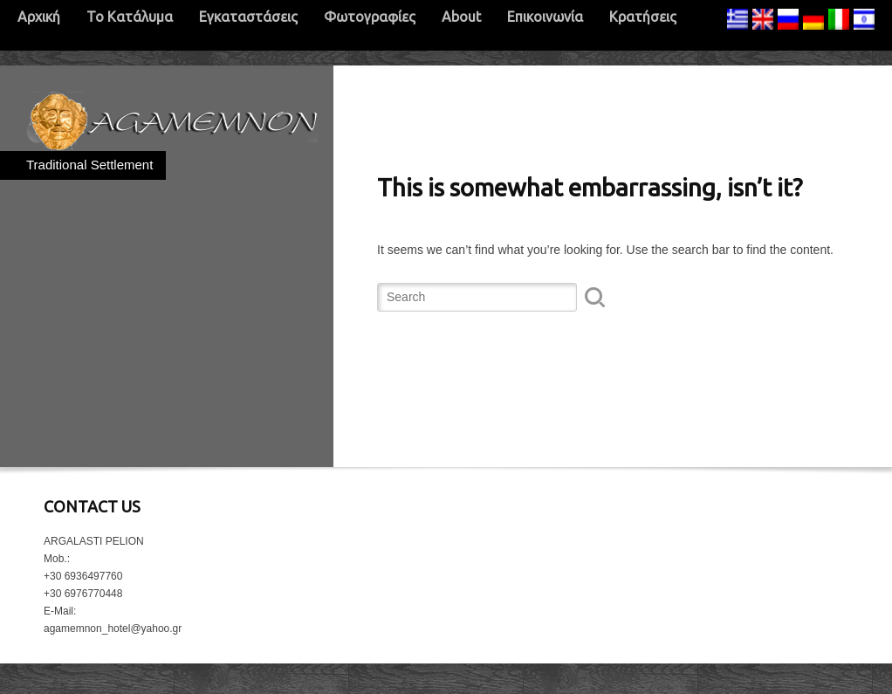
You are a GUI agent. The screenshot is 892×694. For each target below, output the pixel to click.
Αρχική (38, 16)
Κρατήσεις (642, 16)
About (461, 16)
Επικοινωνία (545, 16)
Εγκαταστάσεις (248, 16)
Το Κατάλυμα (129, 16)
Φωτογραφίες (369, 16)
